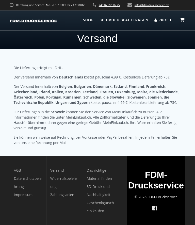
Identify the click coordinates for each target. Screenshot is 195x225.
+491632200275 (109, 5)
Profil (163, 20)
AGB (17, 170)
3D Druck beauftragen (124, 20)
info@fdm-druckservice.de (152, 5)
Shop (88, 20)
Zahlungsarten (62, 194)
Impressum (23, 194)
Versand (57, 170)
